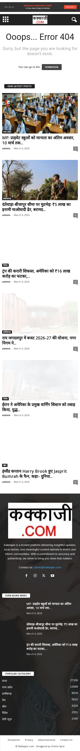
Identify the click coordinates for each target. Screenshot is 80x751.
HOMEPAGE (51, 67)
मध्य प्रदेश (7, 131)
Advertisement (46, 739)
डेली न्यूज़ (7, 719)
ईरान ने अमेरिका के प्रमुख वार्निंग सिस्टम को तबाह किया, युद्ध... (38, 407)
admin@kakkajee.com (47, 567)
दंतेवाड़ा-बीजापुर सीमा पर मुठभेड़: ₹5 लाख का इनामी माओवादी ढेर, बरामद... (36, 207)
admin (6, 148)
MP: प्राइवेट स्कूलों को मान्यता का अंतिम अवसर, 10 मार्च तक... (38, 140)
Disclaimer (14, 739)
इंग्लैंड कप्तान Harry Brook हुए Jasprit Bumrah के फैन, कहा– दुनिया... (34, 473)
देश (4, 700)
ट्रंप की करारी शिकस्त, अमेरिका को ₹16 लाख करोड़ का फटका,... (36, 273)
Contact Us (66, 739)
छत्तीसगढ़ (7, 198)
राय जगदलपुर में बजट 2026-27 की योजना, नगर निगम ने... (39, 340)
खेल (4, 465)
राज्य (4, 680)
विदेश (5, 265)
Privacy (29, 739)
